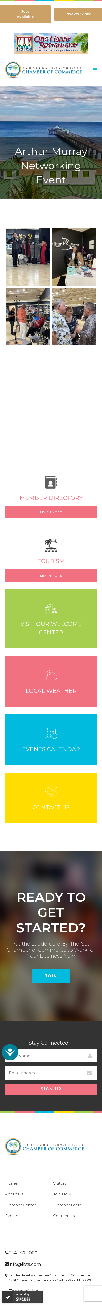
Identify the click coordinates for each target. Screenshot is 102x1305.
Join (51, 976)
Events (11, 1215)
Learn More (51, 512)
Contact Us (64, 1215)
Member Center (20, 1205)
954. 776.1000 (23, 1252)
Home (11, 1183)
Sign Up (51, 1089)
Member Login (67, 1205)
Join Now (62, 1194)
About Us (14, 1194)
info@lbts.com (25, 1264)
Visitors (59, 1183)
